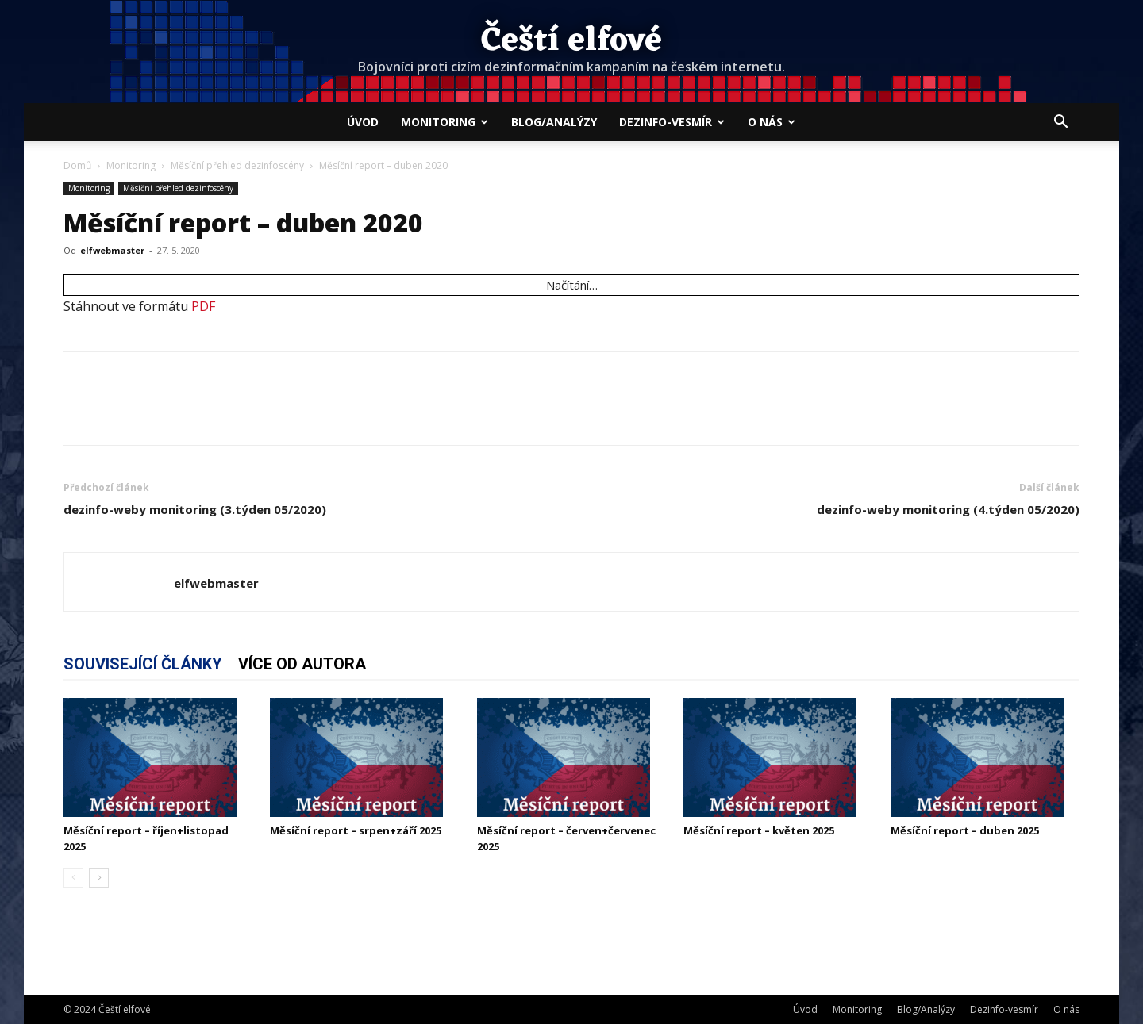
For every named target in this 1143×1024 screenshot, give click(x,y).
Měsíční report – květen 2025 (758, 830)
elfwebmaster (112, 250)
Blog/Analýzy (554, 121)
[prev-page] (73, 878)
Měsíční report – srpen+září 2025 (355, 830)
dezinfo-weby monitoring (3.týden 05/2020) (195, 509)
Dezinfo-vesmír (672, 121)
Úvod (363, 121)
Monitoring (444, 121)
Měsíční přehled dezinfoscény (237, 165)
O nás (771, 121)
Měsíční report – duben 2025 (965, 830)
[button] (1060, 123)
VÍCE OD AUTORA (302, 663)
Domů (77, 165)
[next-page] (99, 878)
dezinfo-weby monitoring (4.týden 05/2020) (948, 509)
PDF (203, 306)
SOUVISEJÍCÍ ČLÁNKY (143, 663)
